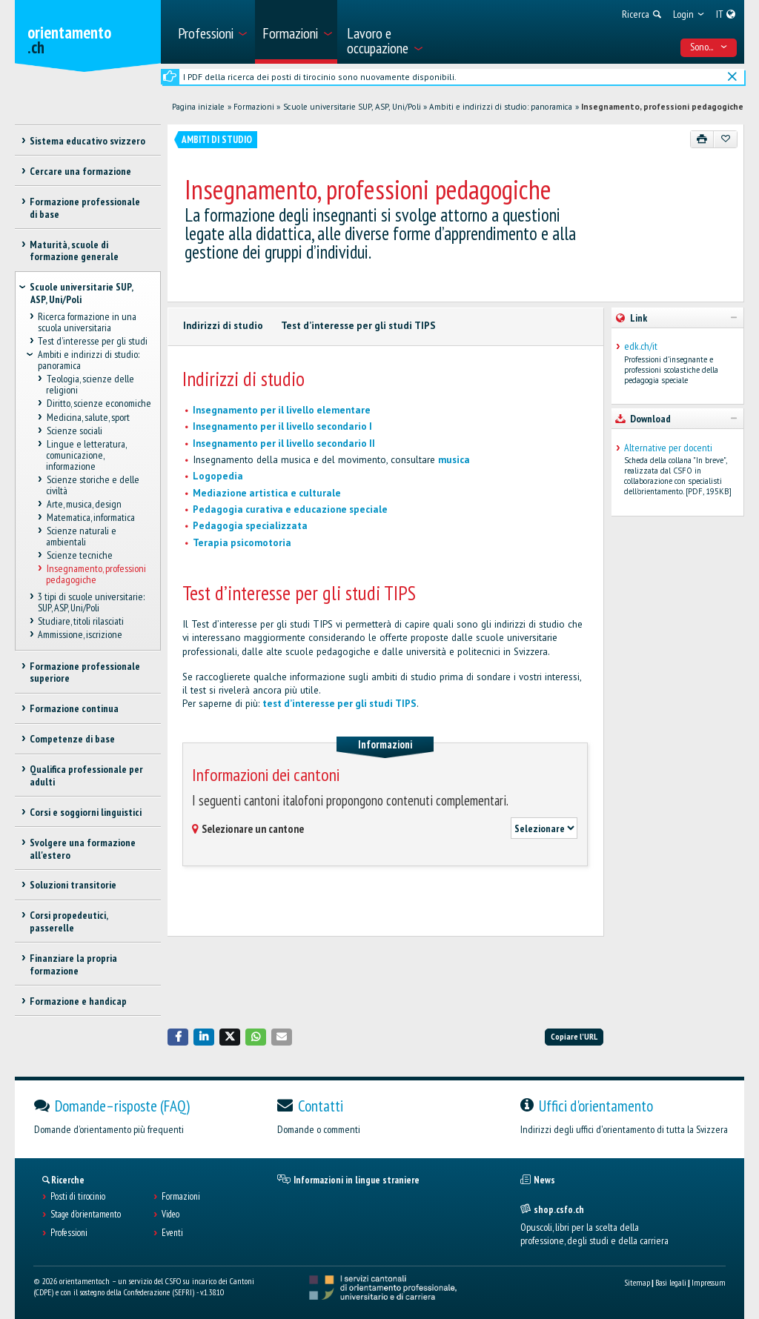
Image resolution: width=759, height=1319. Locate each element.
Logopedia (218, 476)
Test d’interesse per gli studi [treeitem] (93, 341)
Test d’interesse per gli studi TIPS (358, 325)
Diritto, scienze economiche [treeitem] (98, 404)
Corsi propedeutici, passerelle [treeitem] (68, 921)
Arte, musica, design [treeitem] (83, 504)
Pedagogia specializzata (250, 525)
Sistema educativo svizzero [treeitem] (87, 140)
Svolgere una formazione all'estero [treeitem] (83, 849)
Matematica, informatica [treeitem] (90, 517)
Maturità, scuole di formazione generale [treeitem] (74, 251)
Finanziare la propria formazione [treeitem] (73, 964)
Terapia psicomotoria (242, 542)
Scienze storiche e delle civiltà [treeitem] (92, 485)
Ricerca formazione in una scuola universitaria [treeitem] (87, 322)
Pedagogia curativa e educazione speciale (290, 509)
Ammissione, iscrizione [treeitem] (80, 634)
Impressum (709, 1282)
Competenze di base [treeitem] (72, 738)
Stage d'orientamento (85, 1214)
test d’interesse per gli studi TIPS (339, 703)
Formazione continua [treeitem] (74, 708)
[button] (178, 1037)
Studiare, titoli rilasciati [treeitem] (81, 621)
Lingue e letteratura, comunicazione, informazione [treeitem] (85, 454)
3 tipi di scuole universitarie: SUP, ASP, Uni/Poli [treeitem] (91, 602)
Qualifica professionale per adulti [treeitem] (86, 775)
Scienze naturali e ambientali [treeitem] (81, 536)
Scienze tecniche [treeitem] (79, 555)
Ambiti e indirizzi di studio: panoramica (500, 107)
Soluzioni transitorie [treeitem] (73, 884)
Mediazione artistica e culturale (267, 493)
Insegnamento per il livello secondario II (284, 443)
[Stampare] (702, 139)
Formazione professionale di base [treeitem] (85, 208)
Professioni (68, 1233)
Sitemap (637, 1282)
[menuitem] (211, 32)
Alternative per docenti (668, 448)
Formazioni (253, 107)
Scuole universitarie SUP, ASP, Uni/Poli (352, 107)
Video (170, 1214)
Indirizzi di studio (223, 325)
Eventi (172, 1233)
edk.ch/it (640, 346)
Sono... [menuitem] (709, 46)
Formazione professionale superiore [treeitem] (85, 672)
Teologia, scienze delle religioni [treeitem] (89, 385)
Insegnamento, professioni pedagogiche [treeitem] (95, 574)
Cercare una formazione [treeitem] (80, 171)
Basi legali (670, 1282)
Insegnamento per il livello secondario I (282, 426)
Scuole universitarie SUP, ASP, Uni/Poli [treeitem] (81, 293)
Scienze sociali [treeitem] (74, 430)
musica (454, 459)
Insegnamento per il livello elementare (282, 410)
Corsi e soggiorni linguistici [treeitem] (86, 812)
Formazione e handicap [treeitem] (78, 1001)
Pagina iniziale (198, 107)
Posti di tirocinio (77, 1197)
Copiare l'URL (574, 1036)
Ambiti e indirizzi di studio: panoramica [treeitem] (88, 360)
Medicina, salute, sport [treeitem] (87, 417)
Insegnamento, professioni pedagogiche (662, 107)
